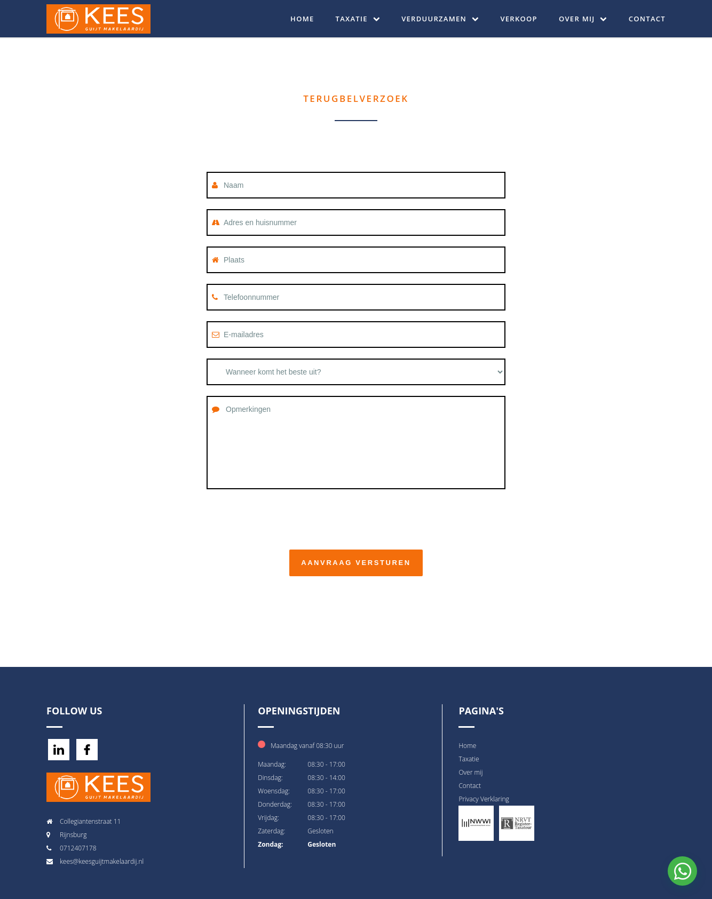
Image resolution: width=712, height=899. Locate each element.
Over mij (583, 18)
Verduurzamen (440, 18)
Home (302, 18)
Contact (647, 18)
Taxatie (358, 18)
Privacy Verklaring (483, 798)
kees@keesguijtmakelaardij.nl (102, 861)
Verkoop (518, 18)
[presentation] (288, 518)
